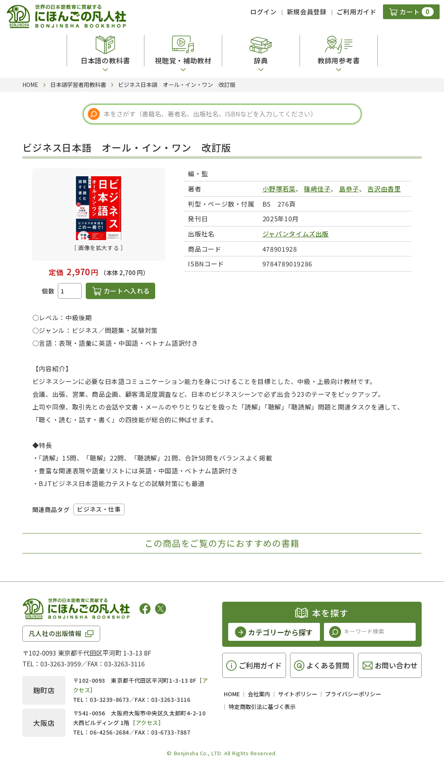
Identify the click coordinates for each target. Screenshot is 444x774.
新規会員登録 (307, 11)
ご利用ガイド (357, 11)
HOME (232, 694)
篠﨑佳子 (317, 188)
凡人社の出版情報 (55, 633)
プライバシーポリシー (353, 694)
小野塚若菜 (279, 188)
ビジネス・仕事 (98, 509)
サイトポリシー (297, 694)
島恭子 (349, 188)
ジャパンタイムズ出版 (295, 233)
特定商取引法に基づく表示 (262, 707)
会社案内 (259, 694)
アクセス (147, 723)
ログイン (263, 11)
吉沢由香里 (384, 188)
